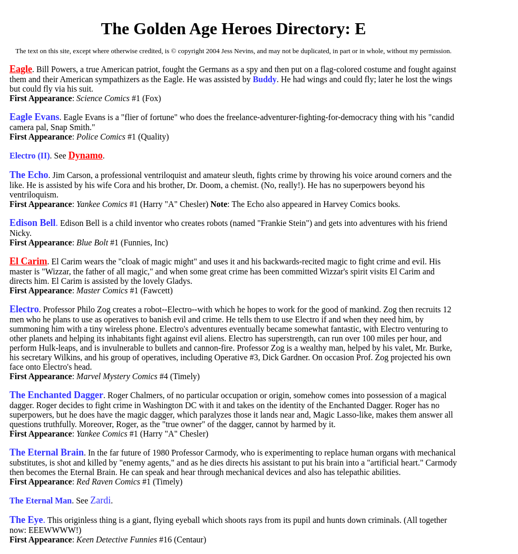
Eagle (20, 69)
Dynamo (86, 155)
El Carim (28, 261)
